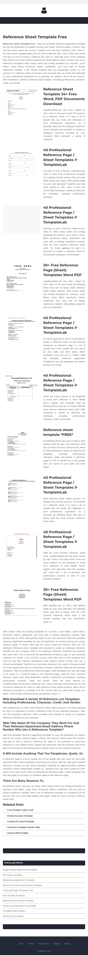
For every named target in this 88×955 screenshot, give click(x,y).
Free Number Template (14, 895)
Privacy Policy (43, 944)
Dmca (21, 944)
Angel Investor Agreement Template (20, 870)
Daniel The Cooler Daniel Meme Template (22, 885)
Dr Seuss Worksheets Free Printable (19, 906)
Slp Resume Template (13, 916)
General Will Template (17, 833)
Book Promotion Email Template (18, 900)
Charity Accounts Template (20, 816)
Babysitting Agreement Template (18, 880)
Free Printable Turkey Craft (20, 810)
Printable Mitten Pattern (14, 911)
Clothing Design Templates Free (18, 890)
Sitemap (67, 944)
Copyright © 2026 (44, 951)
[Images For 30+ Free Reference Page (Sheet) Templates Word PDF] (21, 277)
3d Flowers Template (12, 875)
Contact (31, 944)
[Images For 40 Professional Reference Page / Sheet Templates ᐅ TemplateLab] (21, 162)
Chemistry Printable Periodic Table (23, 827)
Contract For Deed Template (20, 821)
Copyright (56, 944)
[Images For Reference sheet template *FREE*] (21, 441)
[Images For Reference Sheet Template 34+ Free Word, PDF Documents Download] (21, 101)
